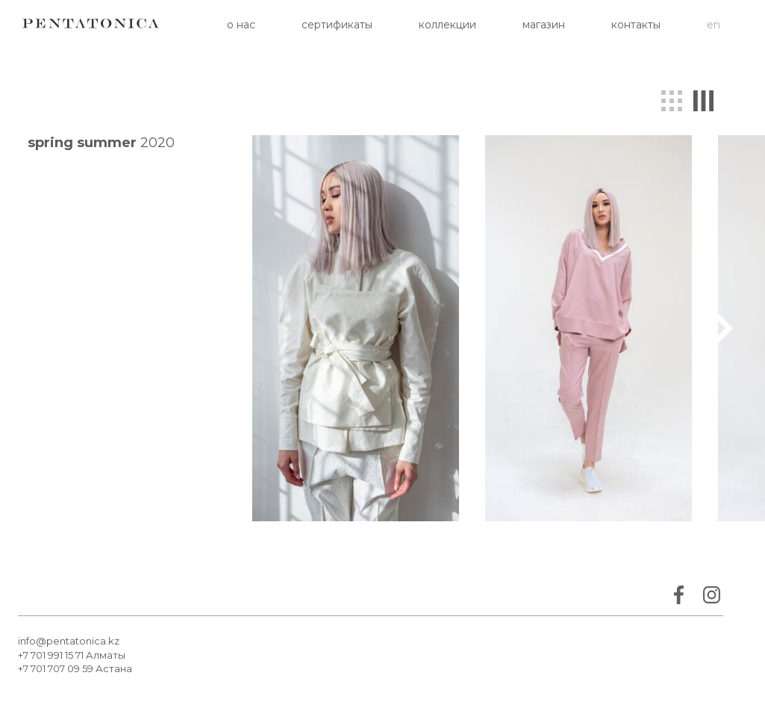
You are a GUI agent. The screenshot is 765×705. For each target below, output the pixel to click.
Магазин (543, 24)
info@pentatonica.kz (68, 641)
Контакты (636, 24)
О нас (241, 24)
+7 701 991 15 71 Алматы (71, 655)
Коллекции (447, 24)
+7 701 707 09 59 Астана (75, 668)
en (713, 24)
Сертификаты (337, 24)
